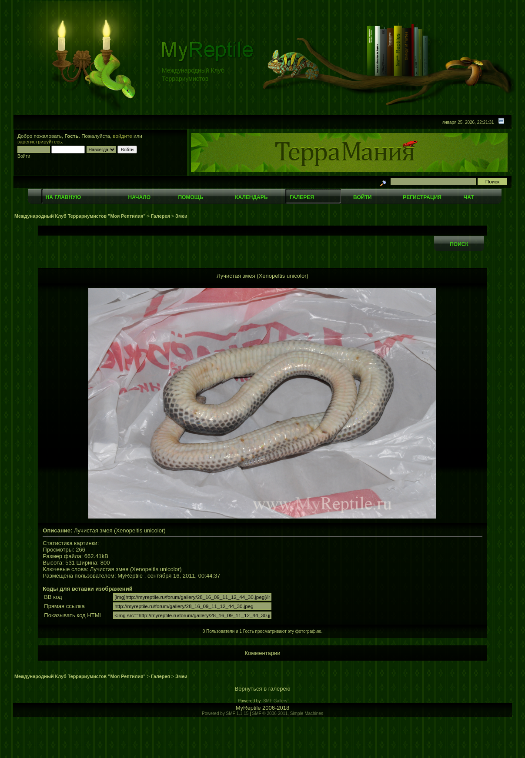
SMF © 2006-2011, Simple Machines (287, 713)
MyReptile (130, 575)
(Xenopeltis (144, 569)
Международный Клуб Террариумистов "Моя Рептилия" (80, 216)
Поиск (459, 244)
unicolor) (171, 569)
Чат (469, 197)
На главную (63, 197)
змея (122, 569)
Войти (362, 197)
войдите (122, 136)
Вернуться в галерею (263, 688)
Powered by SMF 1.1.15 (225, 713)
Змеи (181, 216)
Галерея (302, 197)
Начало (139, 197)
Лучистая (102, 569)
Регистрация (422, 197)
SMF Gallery (275, 700)
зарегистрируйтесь (39, 141)
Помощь (190, 197)
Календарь (251, 197)
